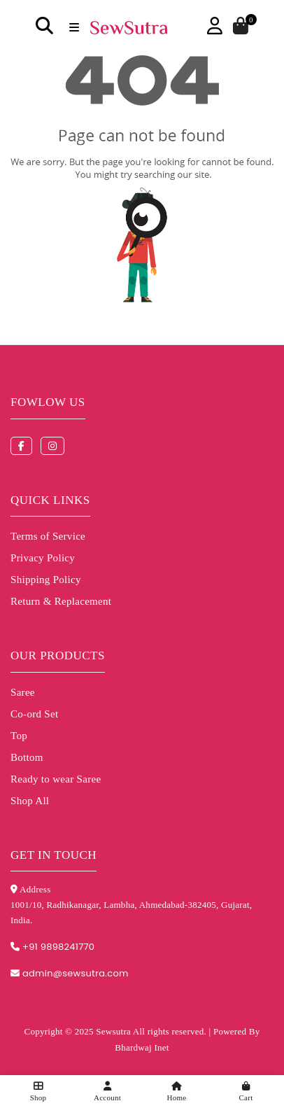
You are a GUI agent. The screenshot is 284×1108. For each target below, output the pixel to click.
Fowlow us (47, 402)
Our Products (57, 655)
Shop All (29, 800)
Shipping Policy (45, 579)
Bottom (26, 757)
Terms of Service (47, 536)
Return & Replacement (60, 601)
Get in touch (53, 855)
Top (18, 735)
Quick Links (50, 500)
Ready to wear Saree (55, 779)
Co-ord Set (34, 714)
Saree (22, 692)
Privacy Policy (42, 557)
